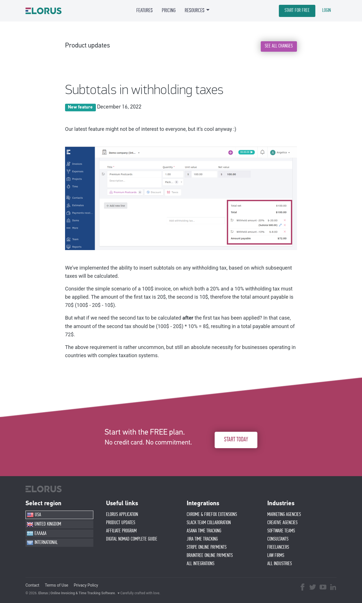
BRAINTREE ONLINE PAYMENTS (210, 555)
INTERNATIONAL (42, 542)
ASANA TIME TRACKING (204, 530)
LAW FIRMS (275, 555)
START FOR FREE (297, 10)
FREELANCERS (278, 547)
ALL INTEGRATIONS (200, 563)
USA (34, 514)
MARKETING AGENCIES (284, 514)
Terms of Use (56, 585)
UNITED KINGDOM (44, 524)
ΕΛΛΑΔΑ (36, 533)
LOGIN (326, 10)
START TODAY (236, 440)
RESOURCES (194, 10)
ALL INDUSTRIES (279, 563)
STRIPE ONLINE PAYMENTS (207, 547)
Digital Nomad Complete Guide (131, 539)
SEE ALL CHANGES (279, 46)
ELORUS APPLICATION (122, 514)
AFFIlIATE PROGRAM (121, 530)
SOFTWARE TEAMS (281, 530)
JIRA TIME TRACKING (202, 539)
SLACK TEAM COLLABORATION (209, 522)
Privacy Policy (86, 585)
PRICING (169, 10)
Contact (32, 585)
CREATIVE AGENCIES (282, 522)
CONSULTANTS (277, 539)
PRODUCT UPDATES (120, 522)
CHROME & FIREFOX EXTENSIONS (212, 514)
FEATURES (144, 10)
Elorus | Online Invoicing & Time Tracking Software (76, 593)
